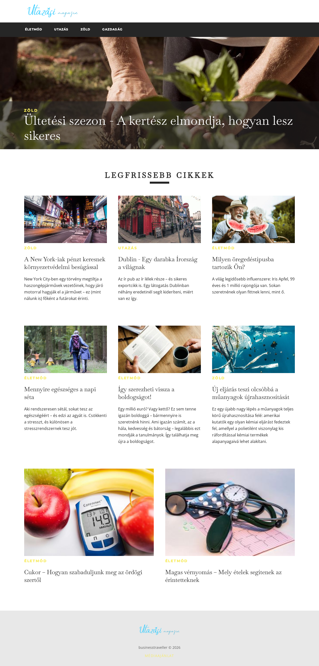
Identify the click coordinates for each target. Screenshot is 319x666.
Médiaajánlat (159, 655)
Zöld (31, 110)
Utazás (127, 248)
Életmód (223, 248)
